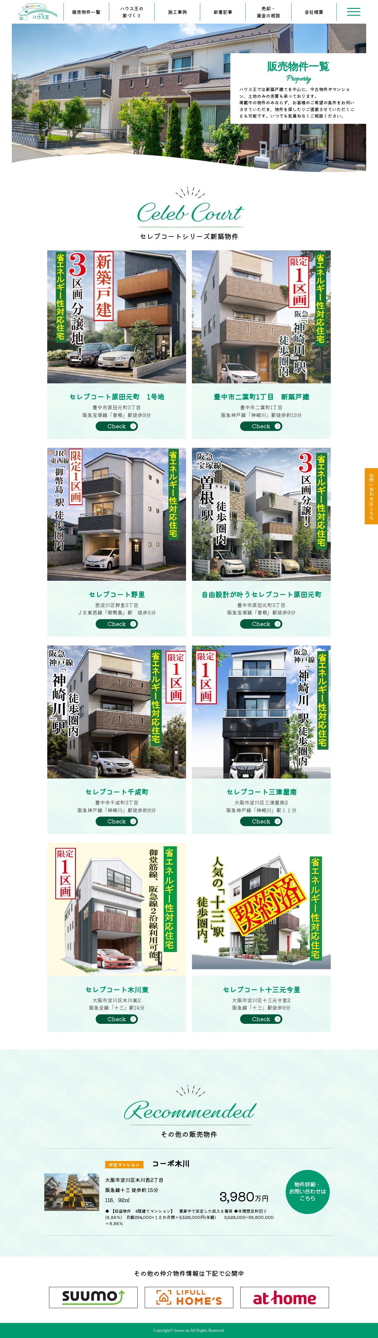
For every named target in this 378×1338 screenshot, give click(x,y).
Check (116, 426)
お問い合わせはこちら (371, 496)
